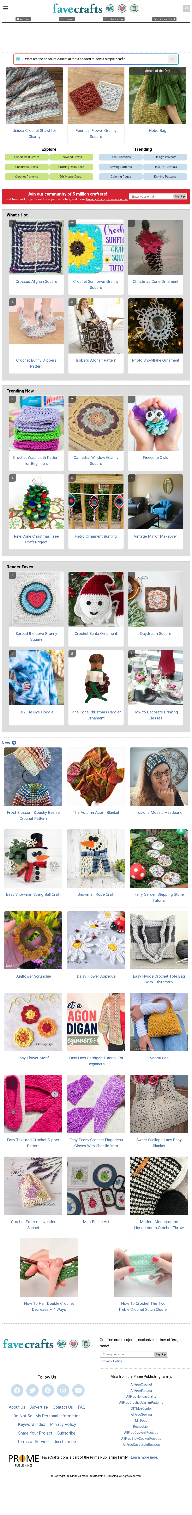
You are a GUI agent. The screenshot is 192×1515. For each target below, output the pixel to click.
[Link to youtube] (78, 1390)
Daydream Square (155, 633)
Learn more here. (144, 1457)
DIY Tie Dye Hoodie (36, 712)
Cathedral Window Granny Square (96, 460)
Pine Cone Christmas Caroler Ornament (96, 715)
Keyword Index (31, 1424)
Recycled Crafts (71, 157)
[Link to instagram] (63, 1390)
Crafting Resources (71, 167)
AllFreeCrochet (141, 1384)
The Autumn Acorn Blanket (96, 812)
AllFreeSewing (141, 1415)
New (9, 742)
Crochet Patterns (26, 177)
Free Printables (121, 157)
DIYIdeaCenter (141, 1409)
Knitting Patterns (165, 177)
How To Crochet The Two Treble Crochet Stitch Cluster (143, 1306)
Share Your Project (35, 1433)
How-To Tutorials (165, 167)
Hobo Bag (157, 130)
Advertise (39, 1407)
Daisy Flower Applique (96, 976)
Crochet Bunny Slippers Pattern (36, 363)
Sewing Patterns (121, 167)
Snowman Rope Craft (96, 894)
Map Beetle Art (96, 1221)
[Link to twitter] (32, 1390)
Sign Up (180, 196)
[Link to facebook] (17, 1390)
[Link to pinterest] (48, 1390)
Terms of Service (33, 1441)
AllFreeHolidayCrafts (141, 1396)
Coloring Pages (121, 177)
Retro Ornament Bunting (96, 536)
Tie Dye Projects (165, 157)
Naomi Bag (159, 1058)
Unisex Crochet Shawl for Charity (34, 133)
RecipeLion (141, 1427)
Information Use (117, 199)
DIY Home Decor (71, 177)
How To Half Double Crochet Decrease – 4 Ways (49, 1306)
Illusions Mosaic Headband (159, 812)
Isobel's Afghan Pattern (96, 360)
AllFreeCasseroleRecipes (141, 1445)
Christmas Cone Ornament (155, 281)
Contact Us (63, 1407)
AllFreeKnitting (141, 1390)
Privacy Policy (95, 199)
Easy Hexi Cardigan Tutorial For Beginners (96, 1061)
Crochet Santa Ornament (96, 633)
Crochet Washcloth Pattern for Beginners (36, 460)
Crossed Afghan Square (36, 281)
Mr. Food (141, 1421)
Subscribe (66, 1433)
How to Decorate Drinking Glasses (155, 715)
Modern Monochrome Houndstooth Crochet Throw (159, 1224)
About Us (17, 1407)
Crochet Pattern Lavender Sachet (33, 1224)
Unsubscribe (65, 1441)
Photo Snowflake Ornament (155, 360)
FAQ (81, 1407)
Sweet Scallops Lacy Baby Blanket (159, 1142)
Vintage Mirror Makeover (155, 536)
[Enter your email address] (127, 1354)
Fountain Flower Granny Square (96, 133)
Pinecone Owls (155, 457)
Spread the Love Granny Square (36, 636)
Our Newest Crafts (26, 157)
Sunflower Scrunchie (33, 976)
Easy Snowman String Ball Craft (33, 894)
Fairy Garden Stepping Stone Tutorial (159, 897)
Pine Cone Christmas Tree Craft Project (36, 539)
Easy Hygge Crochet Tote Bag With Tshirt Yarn (159, 979)
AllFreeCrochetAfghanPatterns (141, 1402)
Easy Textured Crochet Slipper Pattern (33, 1142)
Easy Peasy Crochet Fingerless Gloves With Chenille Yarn (96, 1142)
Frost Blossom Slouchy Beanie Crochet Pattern (33, 815)
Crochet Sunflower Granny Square (96, 284)
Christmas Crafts (26, 167)
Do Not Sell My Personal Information (46, 1415)
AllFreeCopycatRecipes (141, 1433)
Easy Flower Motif (33, 1058)
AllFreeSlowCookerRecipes (141, 1439)
